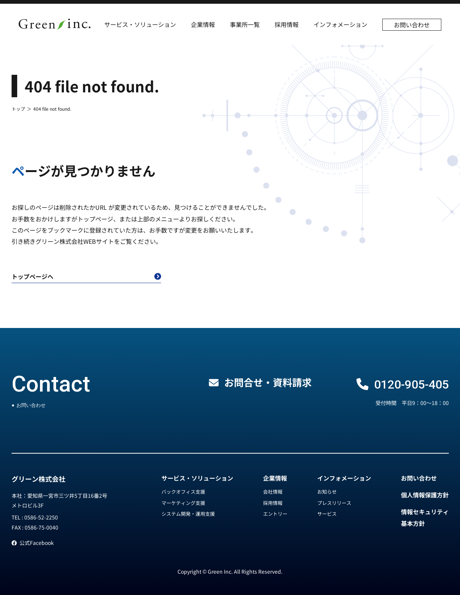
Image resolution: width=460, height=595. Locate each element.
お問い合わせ (412, 24)
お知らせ (327, 491)
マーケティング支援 (183, 502)
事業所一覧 (245, 24)
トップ (18, 108)
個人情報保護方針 (425, 494)
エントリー (275, 513)
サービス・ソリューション (140, 24)
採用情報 (287, 24)
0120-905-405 (411, 384)
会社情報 (273, 491)
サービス (327, 513)
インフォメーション (340, 24)
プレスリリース (334, 502)
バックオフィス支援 (183, 491)
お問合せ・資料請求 (268, 382)
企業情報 (203, 24)
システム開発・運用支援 (188, 513)
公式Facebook (33, 542)
